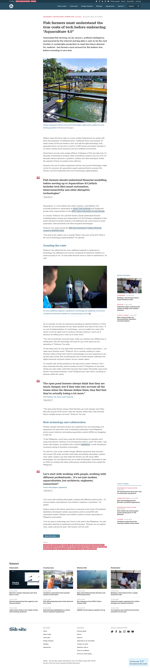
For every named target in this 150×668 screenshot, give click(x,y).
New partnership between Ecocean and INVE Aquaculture (128, 501)
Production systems (78, 547)
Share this (48, 197)
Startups (99, 6)
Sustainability (98, 545)
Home (45, 631)
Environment (87, 545)
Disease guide (115, 1)
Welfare (120, 304)
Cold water (74, 6)
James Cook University (82, 208)
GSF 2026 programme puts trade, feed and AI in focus (58, 602)
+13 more (78, 17)
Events (123, 1)
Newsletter (130, 1)
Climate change (123, 315)
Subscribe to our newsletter (86, 641)
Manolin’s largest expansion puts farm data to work (23, 594)
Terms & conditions (83, 650)
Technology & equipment (53, 547)
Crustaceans (58, 17)
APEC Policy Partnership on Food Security (88, 211)
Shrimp (33, 1)
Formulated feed (123, 498)
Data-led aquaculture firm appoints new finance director (23, 602)
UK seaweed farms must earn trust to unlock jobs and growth (129, 492)
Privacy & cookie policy (84, 654)
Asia (85, 549)
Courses (120, 519)
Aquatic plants (62, 549)
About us (80, 638)
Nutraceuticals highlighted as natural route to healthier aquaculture (56, 611)
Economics (102, 547)
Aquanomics (110, 6)
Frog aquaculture (23, 1)
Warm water (62, 6)
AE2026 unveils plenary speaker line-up (91, 610)
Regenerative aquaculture (127, 488)
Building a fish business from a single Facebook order (128, 299)
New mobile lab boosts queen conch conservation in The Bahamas (127, 512)
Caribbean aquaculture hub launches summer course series (128, 522)
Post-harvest (92, 547)
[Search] (134, 6)
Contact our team (82, 644)
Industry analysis (76, 549)
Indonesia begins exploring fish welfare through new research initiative (128, 308)
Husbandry (121, 295)
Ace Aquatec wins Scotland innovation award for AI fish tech (125, 611)
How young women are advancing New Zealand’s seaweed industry (126, 319)
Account (138, 1)
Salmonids (47, 17)
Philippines (92, 549)
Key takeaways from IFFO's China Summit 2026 (89, 602)
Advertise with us (82, 647)
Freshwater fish (50, 549)
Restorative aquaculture (126, 507)
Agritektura (85, 444)
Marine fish (69, 17)
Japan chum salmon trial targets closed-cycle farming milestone (23, 611)
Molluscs (66, 547)
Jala (89, 314)
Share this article (51, 536)
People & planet (87, 6)
